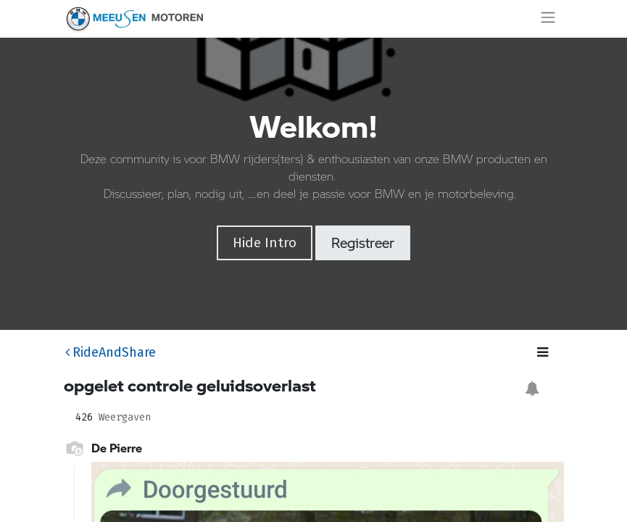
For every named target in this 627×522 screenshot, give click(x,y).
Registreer (362, 242)
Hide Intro (264, 242)
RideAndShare (110, 352)
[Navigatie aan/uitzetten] (548, 19)
